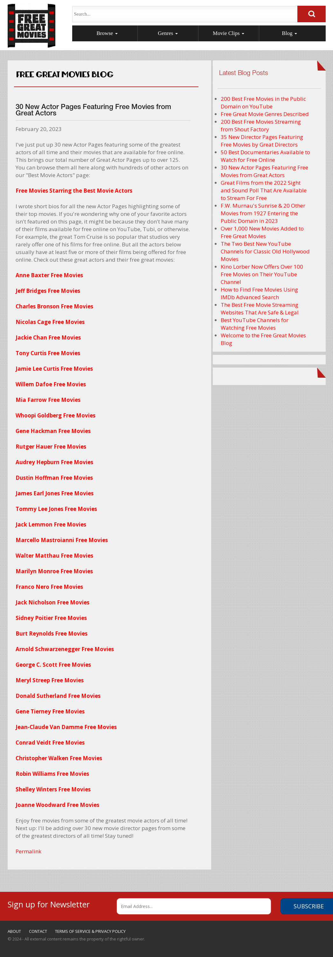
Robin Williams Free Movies (52, 773)
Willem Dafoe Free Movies (51, 384)
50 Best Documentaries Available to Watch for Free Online (265, 155)
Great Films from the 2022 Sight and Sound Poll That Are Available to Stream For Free (264, 190)
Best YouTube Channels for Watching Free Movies (254, 323)
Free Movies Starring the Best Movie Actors (74, 190)
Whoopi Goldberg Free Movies (55, 415)
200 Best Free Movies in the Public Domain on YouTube (263, 102)
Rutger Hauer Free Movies (51, 446)
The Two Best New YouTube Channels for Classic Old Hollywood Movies (265, 251)
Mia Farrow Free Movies (48, 399)
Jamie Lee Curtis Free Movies (54, 368)
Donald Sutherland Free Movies (58, 695)
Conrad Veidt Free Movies (50, 742)
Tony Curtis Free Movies (48, 353)
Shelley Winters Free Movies (53, 789)
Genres (167, 33)
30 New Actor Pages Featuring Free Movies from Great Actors (264, 171)
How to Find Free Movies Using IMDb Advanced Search (259, 293)
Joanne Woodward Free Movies (57, 805)
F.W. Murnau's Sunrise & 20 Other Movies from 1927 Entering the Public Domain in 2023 (263, 213)
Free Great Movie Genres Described (265, 114)
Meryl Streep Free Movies (50, 680)
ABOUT (14, 931)
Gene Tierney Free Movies (50, 711)
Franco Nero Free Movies (49, 586)
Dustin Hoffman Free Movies (54, 477)
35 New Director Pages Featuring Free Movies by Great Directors (262, 140)
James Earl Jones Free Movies (55, 493)
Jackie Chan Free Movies (48, 337)
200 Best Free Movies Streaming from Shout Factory (261, 125)
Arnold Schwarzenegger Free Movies (65, 649)
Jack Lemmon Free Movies (51, 524)
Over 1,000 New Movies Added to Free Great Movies (262, 232)
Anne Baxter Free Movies (49, 275)
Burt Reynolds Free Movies (51, 633)
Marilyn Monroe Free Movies (54, 571)
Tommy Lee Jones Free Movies (56, 509)
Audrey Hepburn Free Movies (54, 462)
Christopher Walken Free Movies (59, 758)
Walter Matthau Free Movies (54, 555)
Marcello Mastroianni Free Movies (62, 540)
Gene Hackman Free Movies (53, 431)
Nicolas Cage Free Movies (50, 322)
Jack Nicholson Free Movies (52, 602)
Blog (289, 33)
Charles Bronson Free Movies (54, 306)
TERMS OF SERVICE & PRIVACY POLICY (90, 931)
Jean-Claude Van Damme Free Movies (66, 727)
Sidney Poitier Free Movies (51, 618)
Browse (106, 33)
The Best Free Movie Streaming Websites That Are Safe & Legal (260, 308)
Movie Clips (228, 33)
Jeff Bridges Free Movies (48, 290)
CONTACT (38, 931)
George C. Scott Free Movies (53, 664)
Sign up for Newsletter (49, 903)
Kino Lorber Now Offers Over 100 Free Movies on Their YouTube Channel (262, 274)
